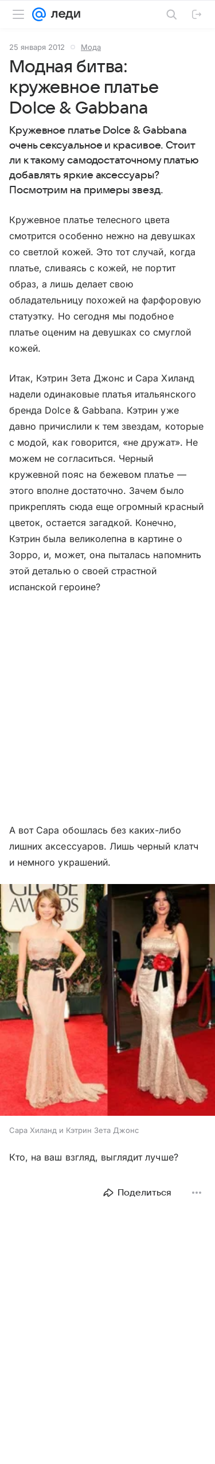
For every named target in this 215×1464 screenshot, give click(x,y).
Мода (91, 47)
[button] (107, 1001)
